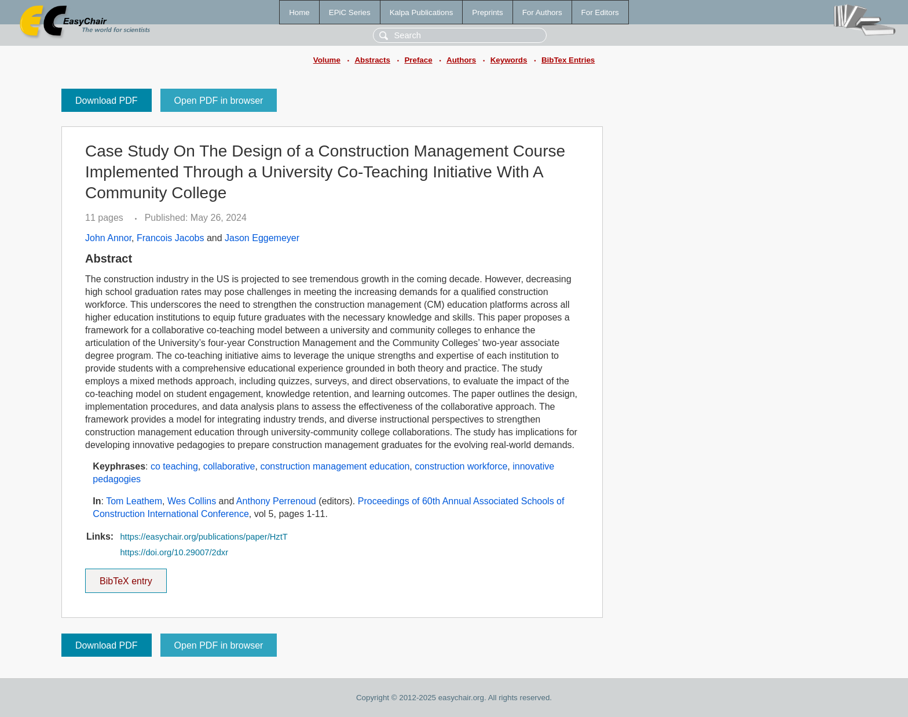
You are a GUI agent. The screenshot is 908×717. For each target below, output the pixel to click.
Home (299, 12)
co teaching (174, 466)
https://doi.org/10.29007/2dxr (174, 552)
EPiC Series (350, 12)
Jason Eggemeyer (262, 238)
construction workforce (461, 466)
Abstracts (372, 60)
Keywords (509, 60)
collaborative (229, 466)
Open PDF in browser (218, 100)
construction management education (334, 466)
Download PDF (106, 100)
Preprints (487, 12)
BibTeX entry (125, 577)
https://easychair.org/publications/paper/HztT (203, 536)
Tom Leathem (134, 501)
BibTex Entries (568, 60)
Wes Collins (191, 501)
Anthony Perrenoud (276, 501)
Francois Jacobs (170, 238)
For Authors (542, 12)
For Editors (600, 12)
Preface (418, 60)
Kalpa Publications (421, 12)
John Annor (108, 238)
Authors (461, 60)
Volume (326, 60)
